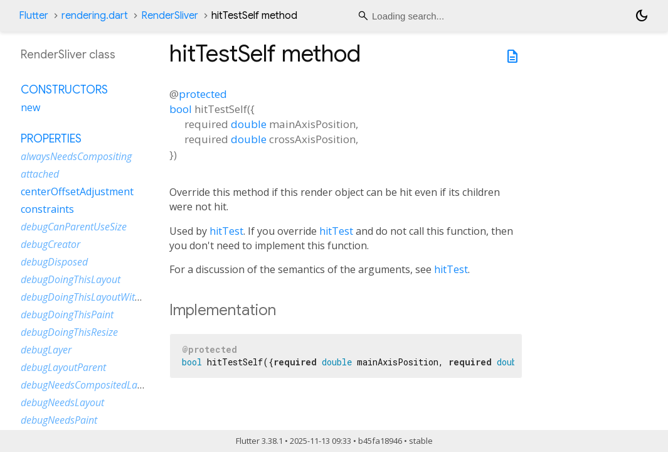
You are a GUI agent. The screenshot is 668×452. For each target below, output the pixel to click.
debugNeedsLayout (62, 402)
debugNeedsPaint (59, 420)
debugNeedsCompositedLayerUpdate (102, 385)
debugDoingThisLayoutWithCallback (99, 297)
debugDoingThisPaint (67, 314)
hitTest (226, 231)
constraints (47, 209)
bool (180, 109)
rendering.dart (94, 15)
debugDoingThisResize (69, 332)
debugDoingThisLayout (70, 279)
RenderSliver (169, 15)
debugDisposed (54, 262)
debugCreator (50, 244)
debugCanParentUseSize (74, 227)
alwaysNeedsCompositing (76, 156)
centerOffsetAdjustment (77, 191)
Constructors (64, 90)
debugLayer (46, 350)
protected (203, 94)
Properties (51, 139)
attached (40, 174)
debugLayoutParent (63, 367)
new (30, 107)
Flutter (33, 15)
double (249, 124)
